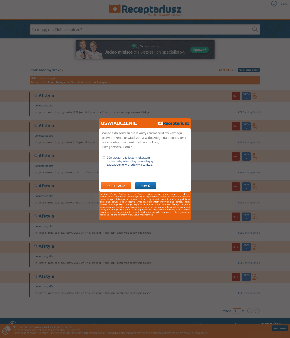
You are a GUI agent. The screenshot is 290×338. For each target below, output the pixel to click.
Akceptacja (116, 186)
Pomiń (145, 186)
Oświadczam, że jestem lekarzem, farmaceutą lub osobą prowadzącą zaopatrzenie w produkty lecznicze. (130, 161)
